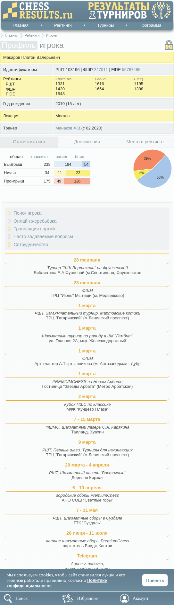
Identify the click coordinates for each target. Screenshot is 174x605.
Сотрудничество (30, 244)
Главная (21, 25)
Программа (150, 25)
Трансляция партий (34, 228)
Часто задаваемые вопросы (43, 236)
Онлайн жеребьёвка (34, 221)
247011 (101, 69)
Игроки (51, 35)
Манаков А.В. (68, 128)
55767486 (131, 69)
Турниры (105, 25)
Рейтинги (63, 25)
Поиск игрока (27, 213)
